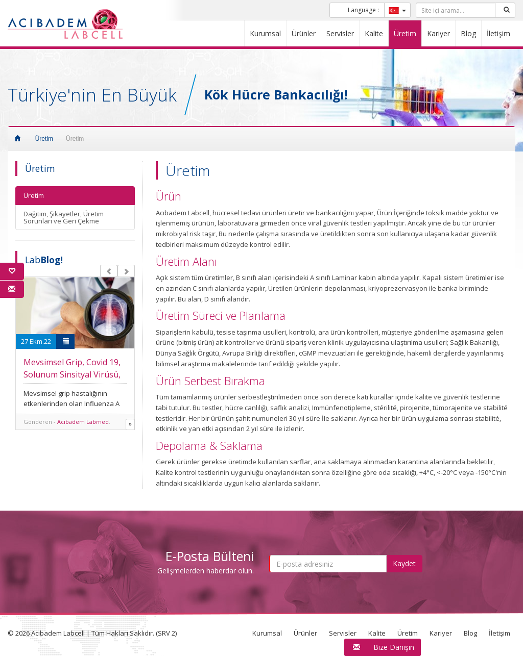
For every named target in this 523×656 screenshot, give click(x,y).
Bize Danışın (393, 647)
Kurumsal (265, 33)
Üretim (405, 33)
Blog (468, 33)
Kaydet (404, 563)
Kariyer (438, 33)
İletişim (498, 33)
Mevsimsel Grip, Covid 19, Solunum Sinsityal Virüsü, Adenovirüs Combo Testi (72, 374)
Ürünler (304, 33)
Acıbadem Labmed (83, 421)
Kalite (374, 33)
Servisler (340, 33)
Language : (363, 10)
